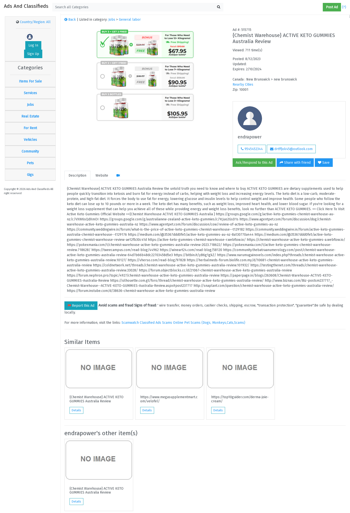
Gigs (30, 175)
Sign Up (33, 54)
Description (77, 175)
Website (102, 175)
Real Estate (30, 116)
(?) (344, 7)
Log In (33, 45)
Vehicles (30, 140)
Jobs (30, 105)
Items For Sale (30, 81)
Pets (30, 163)
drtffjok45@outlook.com (291, 149)
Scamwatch (130, 323)
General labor (130, 20)
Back (70, 20)
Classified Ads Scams (156, 323)
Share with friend (295, 163)
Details (76, 410)
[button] (321, 7)
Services (30, 93)
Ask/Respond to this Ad (254, 163)
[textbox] (137, 7)
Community (30, 151)
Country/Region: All (35, 22)
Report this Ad (81, 306)
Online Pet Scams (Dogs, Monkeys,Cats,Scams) (209, 323)
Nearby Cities (243, 84)
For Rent (30, 128)
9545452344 (252, 149)
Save (324, 163)
